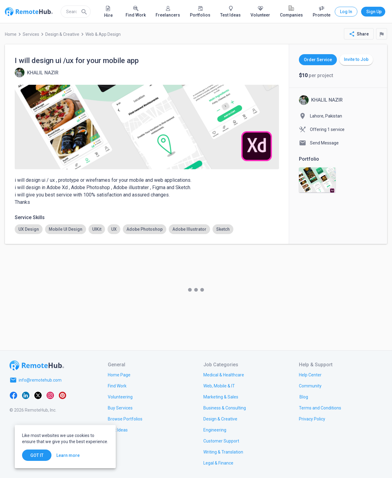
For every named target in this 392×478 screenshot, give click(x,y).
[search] (76, 11)
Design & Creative (62, 34)
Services (31, 34)
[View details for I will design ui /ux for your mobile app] (36, 72)
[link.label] (310, 374)
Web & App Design (103, 34)
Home (11, 34)
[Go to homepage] (36, 365)
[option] (29, 229)
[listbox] (147, 229)
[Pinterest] (62, 395)
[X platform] (38, 395)
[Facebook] (13, 395)
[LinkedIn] (26, 395)
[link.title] (119, 374)
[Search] (84, 12)
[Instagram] (50, 395)
